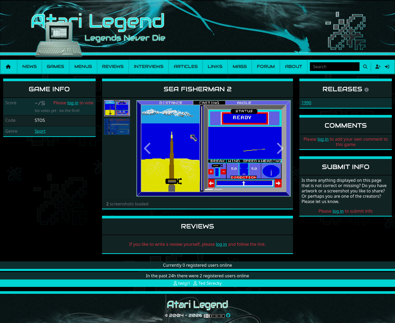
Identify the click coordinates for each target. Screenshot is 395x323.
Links (215, 66)
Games (55, 66)
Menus (83, 66)
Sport (40, 131)
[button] (147, 148)
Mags (240, 66)
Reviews (113, 66)
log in (73, 103)
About (293, 66)
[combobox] (335, 66)
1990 (306, 103)
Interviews (148, 66)
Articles (186, 66)
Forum (266, 66)
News (29, 66)
